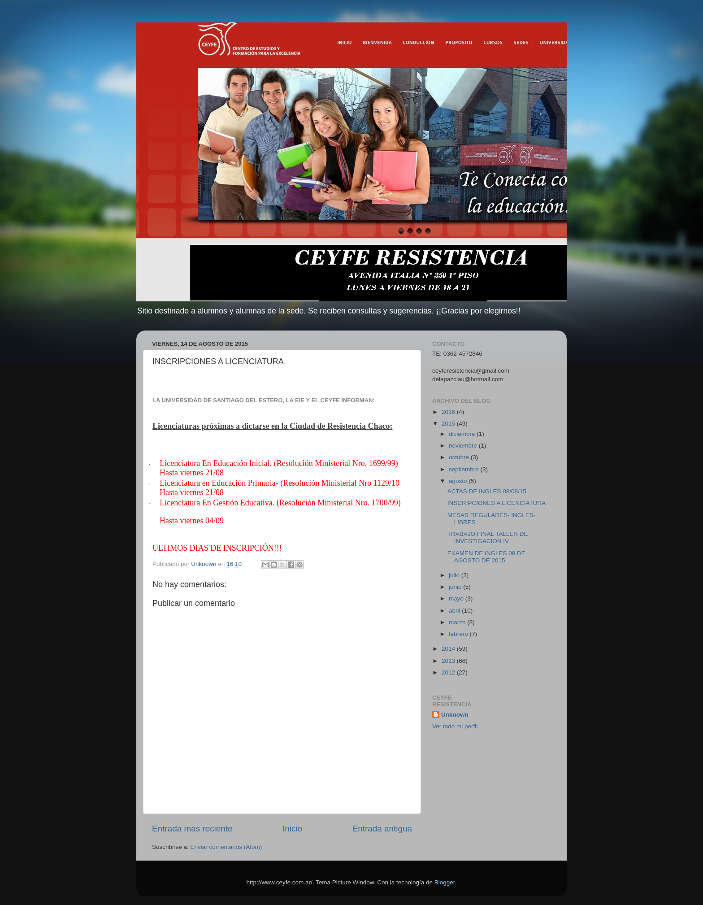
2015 (449, 423)
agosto (459, 481)
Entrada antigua (382, 828)
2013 (449, 660)
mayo (457, 598)
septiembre (465, 469)
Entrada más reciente (192, 828)
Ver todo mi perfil (454, 726)
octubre (460, 457)
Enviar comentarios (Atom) (226, 847)
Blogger (444, 882)
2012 (449, 672)
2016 (449, 412)
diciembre (463, 434)
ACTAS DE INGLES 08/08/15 (486, 491)
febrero (459, 634)
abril (455, 610)
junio (456, 586)
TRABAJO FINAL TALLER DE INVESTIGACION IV (487, 537)
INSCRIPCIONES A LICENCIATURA (496, 503)
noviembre (464, 445)
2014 (449, 648)
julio (455, 575)
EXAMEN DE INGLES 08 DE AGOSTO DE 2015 (486, 557)
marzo (458, 622)
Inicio (292, 828)
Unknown (455, 714)
